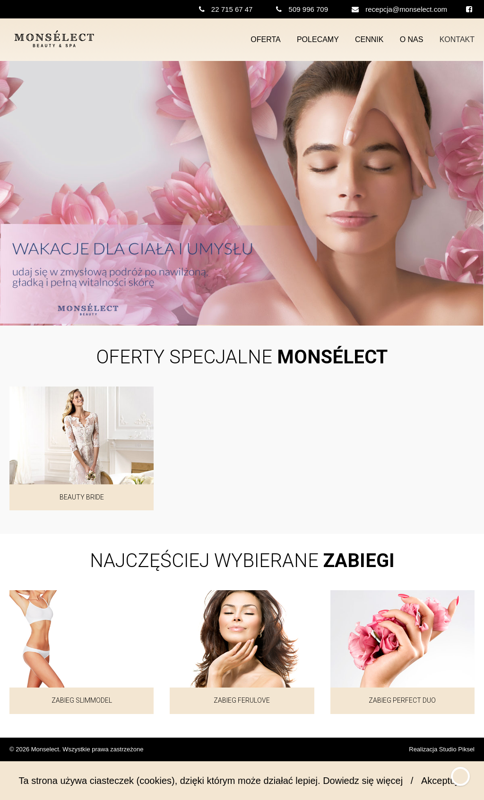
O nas (412, 39)
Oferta (265, 39)
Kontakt (457, 39)
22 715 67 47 (232, 9)
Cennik (369, 39)
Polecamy (318, 39)
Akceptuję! (443, 780)
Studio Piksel (457, 749)
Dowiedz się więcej (363, 780)
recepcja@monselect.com (406, 9)
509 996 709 (308, 9)
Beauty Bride (82, 497)
